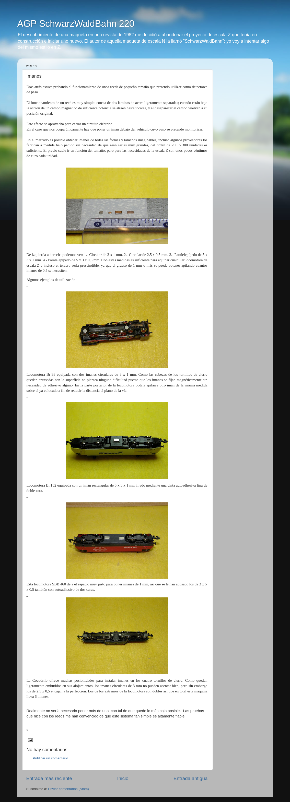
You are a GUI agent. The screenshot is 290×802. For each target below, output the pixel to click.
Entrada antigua (190, 778)
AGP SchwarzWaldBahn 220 (75, 23)
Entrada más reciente (49, 778)
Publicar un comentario (50, 758)
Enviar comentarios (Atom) (68, 789)
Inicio (123, 778)
